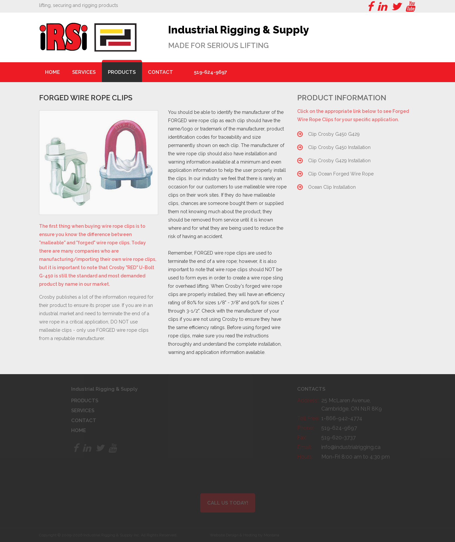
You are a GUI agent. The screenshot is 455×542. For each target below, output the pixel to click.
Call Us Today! (227, 503)
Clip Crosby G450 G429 (334, 134)
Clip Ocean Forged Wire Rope (341, 173)
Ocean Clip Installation (332, 187)
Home (52, 72)
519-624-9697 (210, 72)
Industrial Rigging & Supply (239, 30)
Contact (160, 72)
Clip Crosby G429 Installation (339, 160)
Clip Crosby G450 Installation (339, 147)
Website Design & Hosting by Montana (244, 535)
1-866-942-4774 (341, 418)
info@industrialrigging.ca (351, 447)
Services (84, 72)
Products (122, 72)
